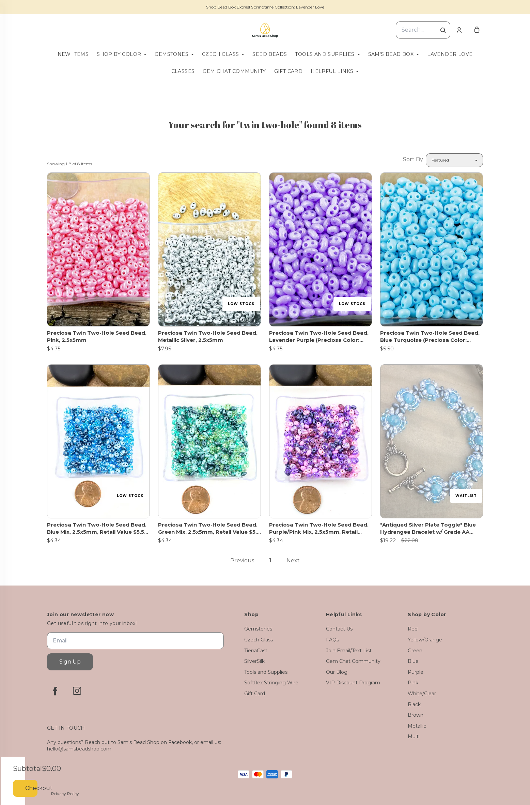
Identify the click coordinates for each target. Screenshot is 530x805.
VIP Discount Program (353, 683)
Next (293, 560)
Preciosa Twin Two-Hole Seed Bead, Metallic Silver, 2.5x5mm (208, 336)
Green (415, 651)
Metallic (417, 726)
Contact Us (339, 629)
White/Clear (422, 693)
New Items (73, 54)
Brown (415, 715)
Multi (414, 736)
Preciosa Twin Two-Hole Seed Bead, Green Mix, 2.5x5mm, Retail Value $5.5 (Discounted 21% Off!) (209, 528)
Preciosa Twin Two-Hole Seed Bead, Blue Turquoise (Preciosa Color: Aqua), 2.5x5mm (430, 337)
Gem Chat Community (234, 71)
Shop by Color (119, 54)
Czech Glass (220, 54)
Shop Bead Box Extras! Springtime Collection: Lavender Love (265, 7)
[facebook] (55, 691)
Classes (183, 71)
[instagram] (77, 691)
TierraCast (255, 651)
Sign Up (70, 661)
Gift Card (288, 71)
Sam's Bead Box (391, 54)
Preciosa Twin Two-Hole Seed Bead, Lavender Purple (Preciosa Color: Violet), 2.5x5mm (319, 337)
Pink (413, 683)
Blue (413, 661)
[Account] (459, 30)
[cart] (477, 30)
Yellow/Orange (425, 640)
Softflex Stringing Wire (271, 683)
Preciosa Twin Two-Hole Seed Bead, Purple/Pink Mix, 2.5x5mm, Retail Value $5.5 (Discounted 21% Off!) (319, 528)
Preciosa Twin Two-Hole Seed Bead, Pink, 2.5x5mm (96, 336)
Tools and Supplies (324, 54)
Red (413, 629)
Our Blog (336, 672)
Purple (415, 672)
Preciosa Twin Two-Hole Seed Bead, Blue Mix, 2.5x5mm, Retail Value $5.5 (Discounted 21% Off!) (96, 528)
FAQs (332, 640)
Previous (242, 560)
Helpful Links (332, 71)
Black (414, 704)
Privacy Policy (65, 793)
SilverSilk (254, 661)
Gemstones (171, 54)
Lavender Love (449, 54)
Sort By (413, 159)
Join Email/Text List (349, 651)
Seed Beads (269, 54)
